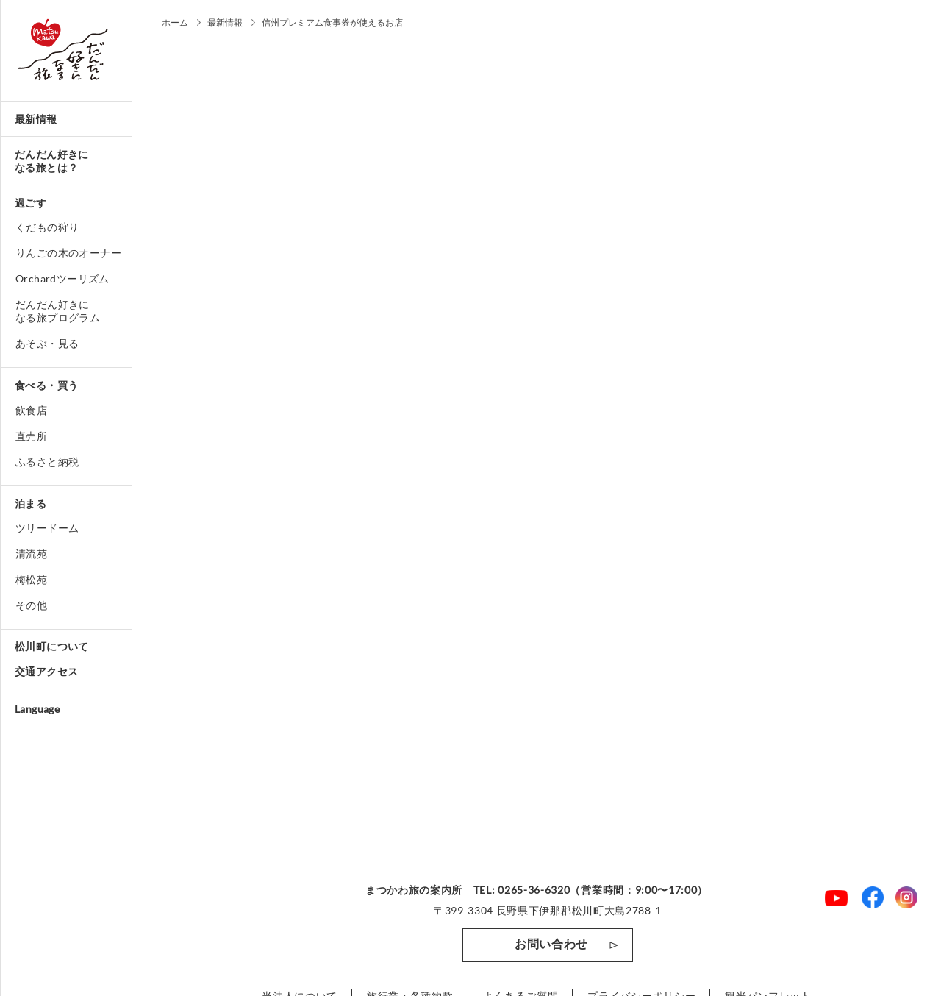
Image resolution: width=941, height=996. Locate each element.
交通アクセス (46, 671)
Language (37, 708)
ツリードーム (47, 528)
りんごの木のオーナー (68, 252)
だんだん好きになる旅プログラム (57, 311)
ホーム (175, 22)
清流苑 (31, 553)
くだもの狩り (47, 227)
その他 (31, 605)
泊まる (30, 503)
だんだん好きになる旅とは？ (52, 161)
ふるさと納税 (47, 461)
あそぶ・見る (47, 343)
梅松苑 (31, 579)
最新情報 (36, 119)
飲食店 (31, 410)
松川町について (52, 646)
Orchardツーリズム (62, 278)
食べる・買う (46, 385)
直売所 (31, 436)
